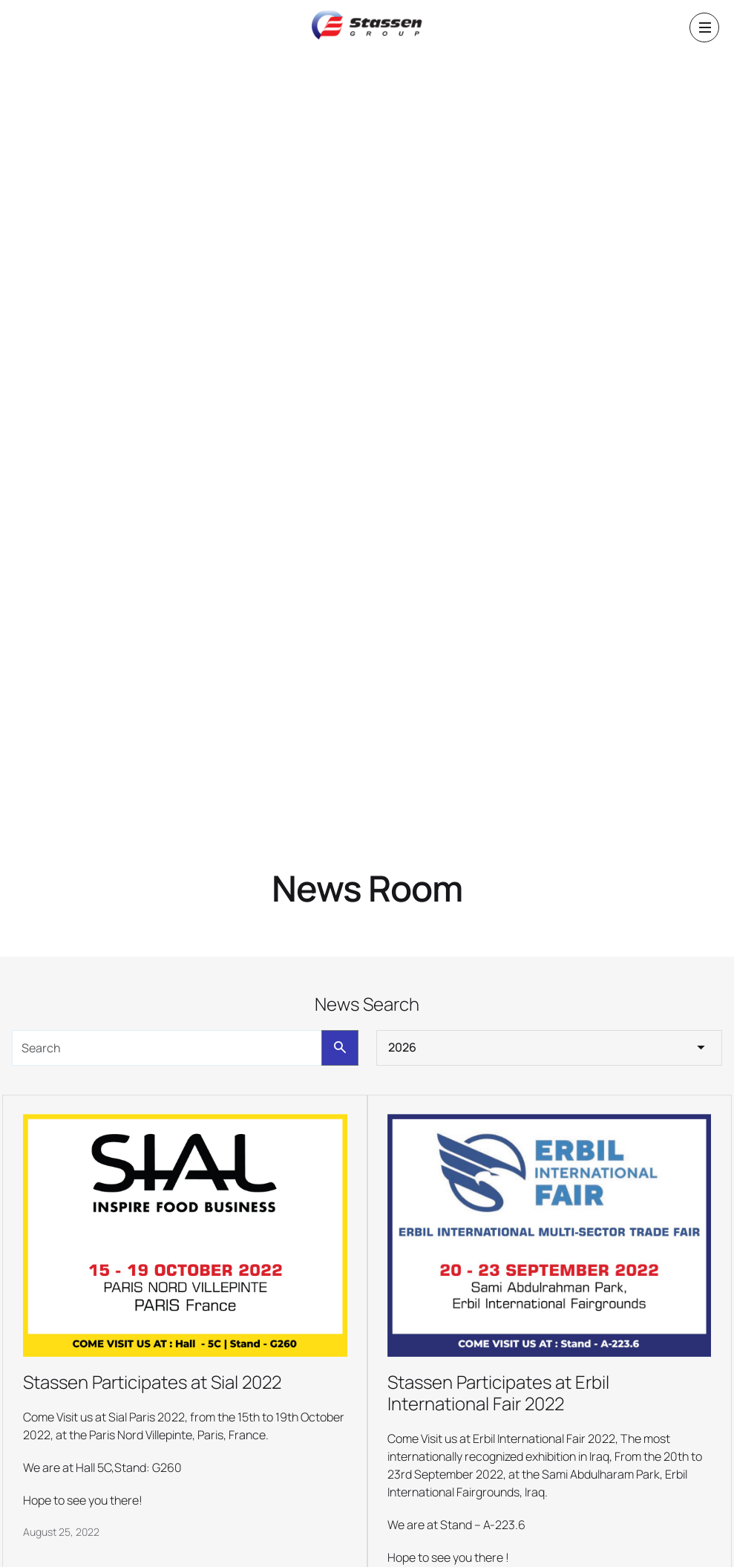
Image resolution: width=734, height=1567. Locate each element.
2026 (402, 1047)
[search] (167, 1048)
